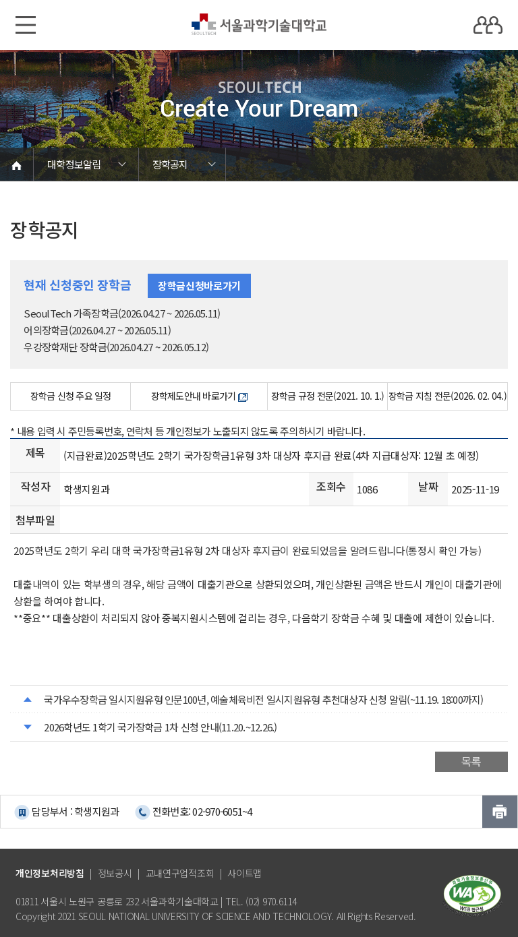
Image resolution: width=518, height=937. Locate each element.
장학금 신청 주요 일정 (70, 395)
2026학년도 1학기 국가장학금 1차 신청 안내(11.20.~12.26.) (160, 727)
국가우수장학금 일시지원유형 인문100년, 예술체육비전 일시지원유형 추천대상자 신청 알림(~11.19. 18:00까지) (263, 699)
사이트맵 (244, 873)
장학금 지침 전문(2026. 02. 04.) (447, 395)
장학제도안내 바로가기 (199, 395)
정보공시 (115, 873)
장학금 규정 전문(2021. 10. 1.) (327, 395)
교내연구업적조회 (180, 873)
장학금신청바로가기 (199, 285)
